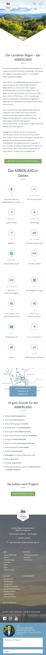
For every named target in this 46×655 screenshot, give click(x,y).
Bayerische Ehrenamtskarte (12, 589)
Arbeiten (26, 552)
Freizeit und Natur (9, 570)
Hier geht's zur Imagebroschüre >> (23, 161)
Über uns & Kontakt (9, 596)
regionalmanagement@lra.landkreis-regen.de (24, 542)
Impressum (16, 638)
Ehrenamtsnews (8, 579)
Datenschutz (28, 638)
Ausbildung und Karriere (31, 555)
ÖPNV (6, 565)
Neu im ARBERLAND (10, 555)
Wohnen (6, 557)
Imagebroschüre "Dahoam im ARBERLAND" (23, 391)
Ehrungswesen (8, 584)
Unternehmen (28, 560)
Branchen (27, 557)
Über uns (6, 638)
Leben (5, 552)
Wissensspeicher (9, 594)
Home (18, 45)
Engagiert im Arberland (11, 586)
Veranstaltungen (9, 581)
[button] (41, 4)
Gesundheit (7, 562)
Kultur (6, 567)
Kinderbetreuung (9, 560)
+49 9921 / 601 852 (24, 538)
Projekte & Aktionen (10, 591)
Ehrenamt (7, 576)
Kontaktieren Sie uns (23, 494)
